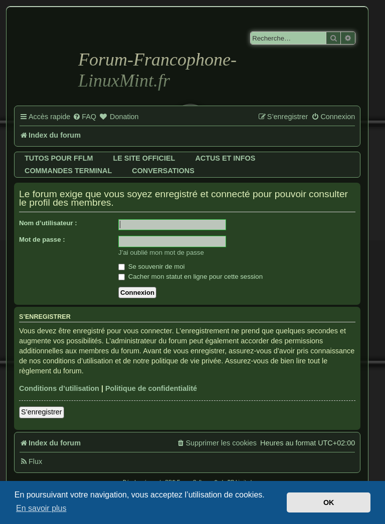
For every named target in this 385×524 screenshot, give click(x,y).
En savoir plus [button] (41, 508)
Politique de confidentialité (151, 388)
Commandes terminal (68, 171)
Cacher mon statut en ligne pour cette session (190, 276)
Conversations (163, 171)
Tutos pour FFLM (59, 158)
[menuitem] (84, 117)
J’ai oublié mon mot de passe (161, 252)
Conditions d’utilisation (59, 388)
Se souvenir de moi (151, 266)
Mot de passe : (42, 239)
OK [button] (328, 502)
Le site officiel (144, 158)
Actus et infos (225, 158)
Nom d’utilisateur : (48, 223)
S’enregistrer (41, 412)
